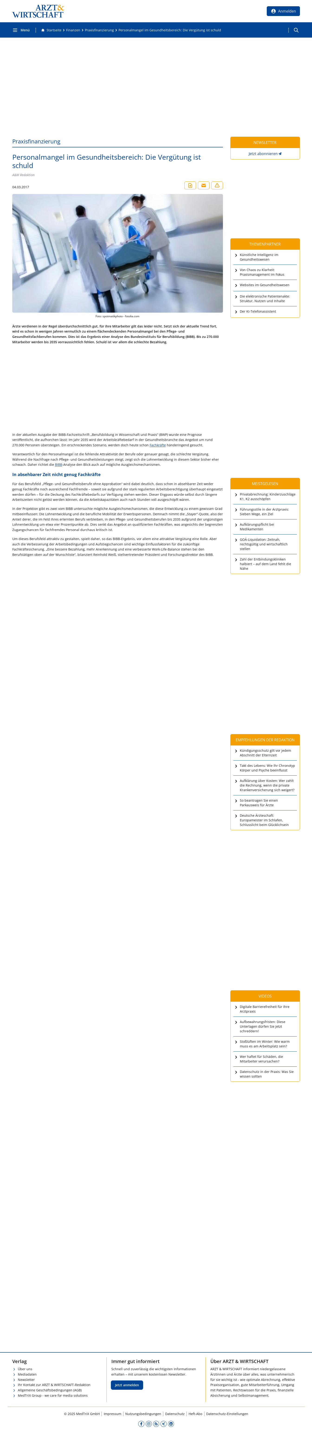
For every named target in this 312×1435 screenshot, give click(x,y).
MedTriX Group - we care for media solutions (53, 1395)
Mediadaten (27, 1374)
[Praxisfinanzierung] (99, 30)
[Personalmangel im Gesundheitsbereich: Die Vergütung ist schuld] (170, 30)
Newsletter (26, 1379)
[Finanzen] (73, 30)
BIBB (58, 464)
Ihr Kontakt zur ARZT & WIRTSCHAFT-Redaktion (54, 1385)
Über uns (25, 1369)
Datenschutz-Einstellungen (227, 1414)
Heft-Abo (195, 1414)
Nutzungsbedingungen (143, 1414)
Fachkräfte (158, 445)
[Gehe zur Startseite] (51, 30)
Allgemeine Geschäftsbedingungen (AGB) (50, 1390)
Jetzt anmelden (127, 1385)
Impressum (112, 1414)
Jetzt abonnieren (263, 153)
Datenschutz (175, 1414)
